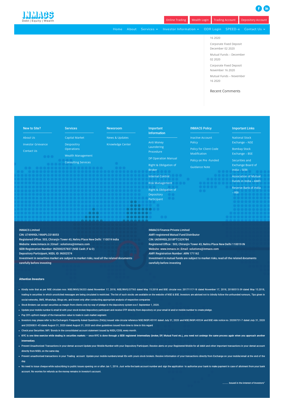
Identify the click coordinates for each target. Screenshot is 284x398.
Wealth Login (200, 20)
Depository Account (254, 20)
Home (117, 29)
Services (148, 29)
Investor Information (179, 29)
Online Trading (176, 20)
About (132, 29)
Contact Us (253, 29)
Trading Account (225, 20)
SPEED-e (233, 29)
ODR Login (212, 29)
